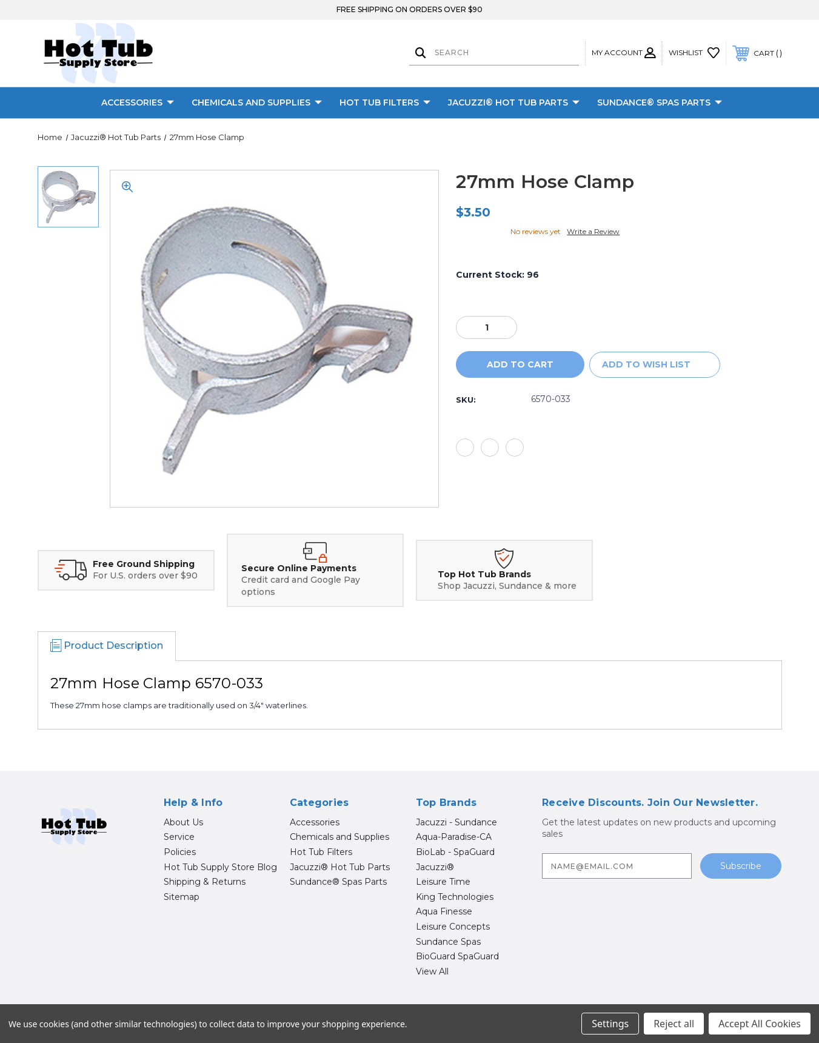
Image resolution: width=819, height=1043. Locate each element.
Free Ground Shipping (144, 563)
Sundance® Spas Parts (659, 103)
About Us (183, 822)
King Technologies (454, 896)
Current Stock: (497, 274)
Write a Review (593, 231)
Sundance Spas (448, 941)
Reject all (674, 1023)
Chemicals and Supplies (257, 103)
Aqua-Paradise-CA (454, 836)
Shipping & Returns (205, 881)
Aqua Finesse (444, 911)
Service (179, 836)
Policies (180, 852)
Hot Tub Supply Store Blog (220, 867)
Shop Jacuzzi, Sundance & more (507, 585)
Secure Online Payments (298, 568)
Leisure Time (443, 881)
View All (432, 971)
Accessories (137, 103)
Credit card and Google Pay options (300, 585)
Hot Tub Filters (384, 103)
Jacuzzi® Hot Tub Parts (514, 103)
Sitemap (181, 896)
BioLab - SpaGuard (455, 852)
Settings (610, 1023)
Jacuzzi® (435, 867)
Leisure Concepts (453, 926)
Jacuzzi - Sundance (456, 822)
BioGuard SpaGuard (457, 956)
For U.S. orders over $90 (145, 575)
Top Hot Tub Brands (484, 574)
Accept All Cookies (759, 1023)
